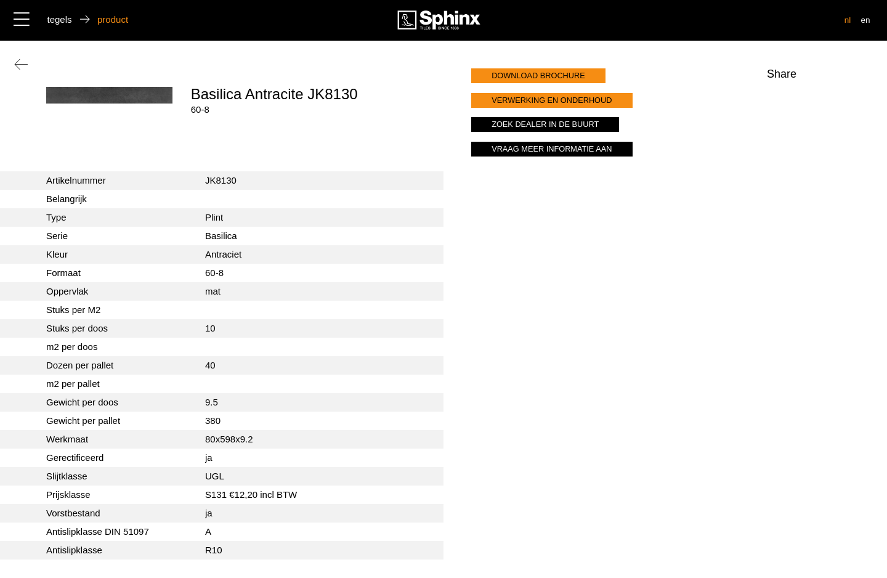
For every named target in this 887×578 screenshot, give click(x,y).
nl (847, 20)
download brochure (538, 75)
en (865, 20)
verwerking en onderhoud (552, 100)
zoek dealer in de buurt (545, 124)
